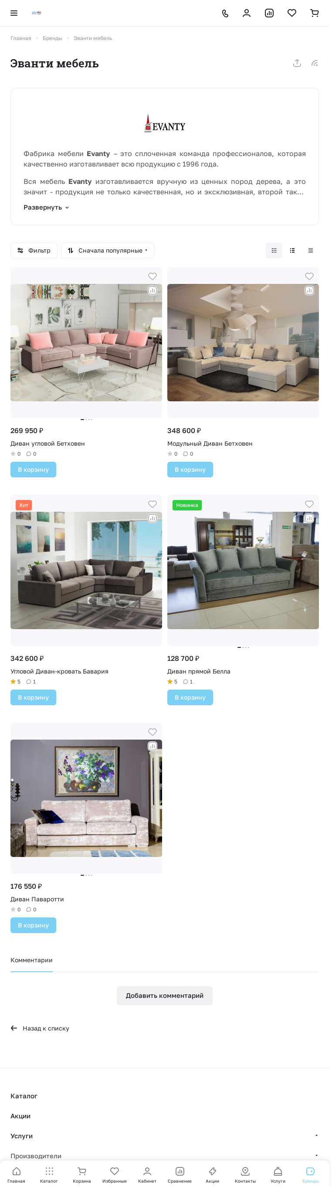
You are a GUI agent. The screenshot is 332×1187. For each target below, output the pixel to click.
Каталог (23, 1096)
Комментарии (31, 960)
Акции (20, 1116)
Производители (35, 1156)
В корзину (33, 469)
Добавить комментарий (164, 995)
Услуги (21, 1136)
